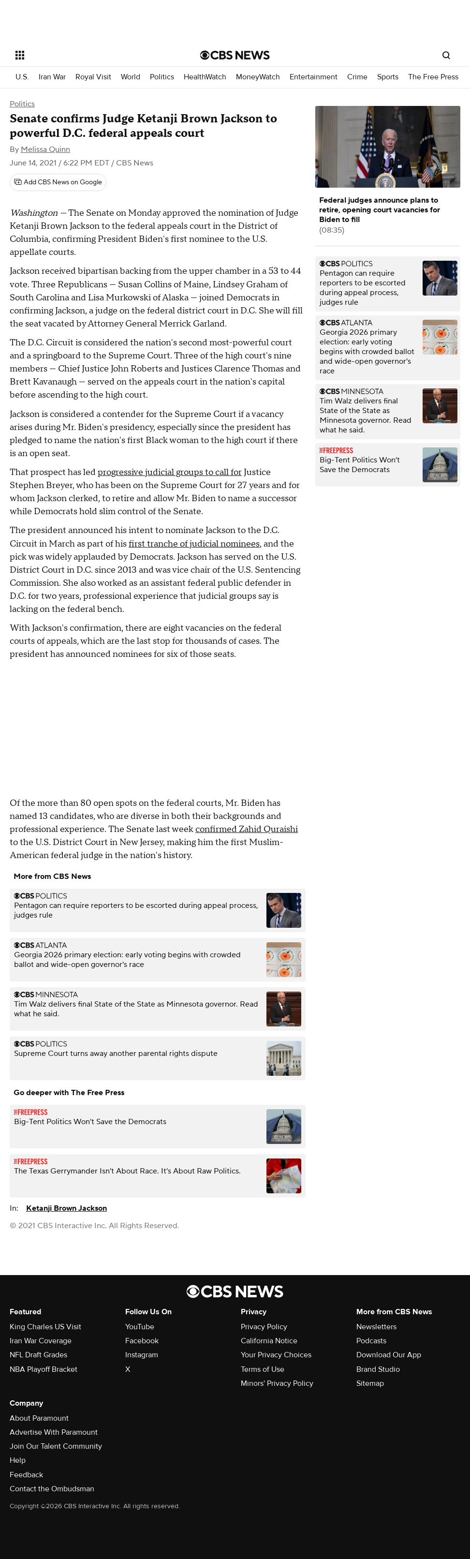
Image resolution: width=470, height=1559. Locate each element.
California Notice (269, 1341)
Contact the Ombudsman (52, 1489)
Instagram (141, 1355)
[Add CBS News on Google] (58, 182)
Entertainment (314, 77)
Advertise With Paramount (54, 1432)
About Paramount (39, 1418)
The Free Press (433, 77)
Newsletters (376, 1327)
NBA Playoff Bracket (43, 1369)
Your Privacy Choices (276, 1355)
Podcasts (371, 1341)
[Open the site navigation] (88, 55)
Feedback (26, 1475)
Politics (162, 77)
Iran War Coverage (41, 1341)
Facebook (142, 1341)
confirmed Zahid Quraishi (246, 829)
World (130, 77)
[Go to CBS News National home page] (235, 55)
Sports (387, 77)
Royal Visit (93, 77)
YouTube (139, 1327)
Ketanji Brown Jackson (66, 1208)
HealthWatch (205, 77)
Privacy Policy (264, 1327)
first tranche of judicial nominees (194, 543)
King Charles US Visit (45, 1327)
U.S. (22, 77)
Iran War (52, 77)
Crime (357, 77)
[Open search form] (446, 55)
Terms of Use (262, 1369)
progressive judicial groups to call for (170, 472)
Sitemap (370, 1383)
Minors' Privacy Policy (277, 1383)
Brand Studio (378, 1369)
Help (18, 1460)
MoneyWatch (258, 77)
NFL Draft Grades (38, 1355)
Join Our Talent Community (56, 1446)
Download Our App (388, 1355)
